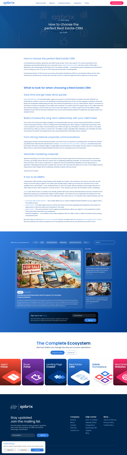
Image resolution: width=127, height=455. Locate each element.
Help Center (91, 417)
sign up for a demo (95, 219)
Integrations (90, 425)
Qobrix (26, 191)
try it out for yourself (50, 219)
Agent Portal (29, 209)
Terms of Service (110, 420)
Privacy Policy (109, 422)
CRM (78, 63)
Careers (73, 425)
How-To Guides (91, 420)
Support (89, 430)
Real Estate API (91, 428)
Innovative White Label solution (35, 201)
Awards (73, 420)
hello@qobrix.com (81, 219)
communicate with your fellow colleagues (73, 144)
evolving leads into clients (69, 65)
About (72, 422)
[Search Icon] (104, 242)
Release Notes (91, 422)
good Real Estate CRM (32, 99)
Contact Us (74, 430)
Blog (87, 433)
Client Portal (29, 205)
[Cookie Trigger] (109, 425)
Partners (73, 428)
